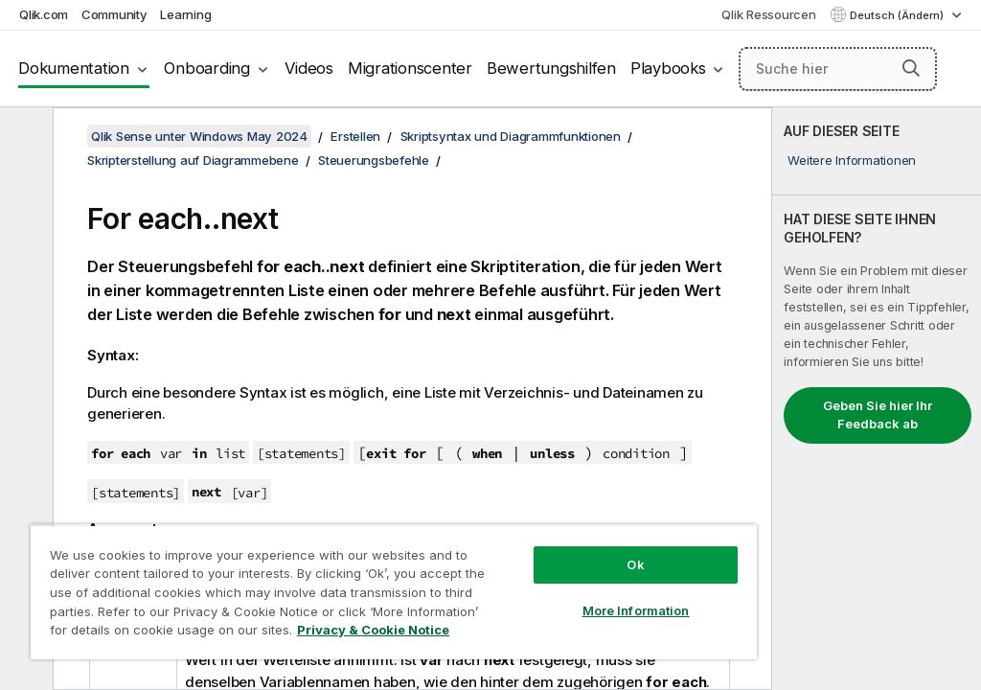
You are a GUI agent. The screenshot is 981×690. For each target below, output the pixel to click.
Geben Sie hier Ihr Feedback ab (877, 415)
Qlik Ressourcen (768, 14)
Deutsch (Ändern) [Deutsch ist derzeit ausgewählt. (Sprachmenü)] (898, 15)
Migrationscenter (410, 68)
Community (114, 14)
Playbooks (668, 68)
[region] (394, 591)
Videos (309, 68)
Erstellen (355, 136)
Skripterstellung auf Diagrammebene (193, 160)
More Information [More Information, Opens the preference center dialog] (636, 610)
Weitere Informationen (851, 160)
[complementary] (876, 398)
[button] (911, 68)
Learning (185, 14)
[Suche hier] (838, 69)
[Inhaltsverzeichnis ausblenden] (24, 137)
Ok (635, 564)
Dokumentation (73, 68)
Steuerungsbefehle (373, 160)
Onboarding (207, 68)
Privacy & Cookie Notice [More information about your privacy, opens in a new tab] (373, 629)
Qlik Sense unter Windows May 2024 (199, 136)
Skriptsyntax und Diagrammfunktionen (510, 136)
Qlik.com (43, 14)
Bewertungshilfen (551, 68)
